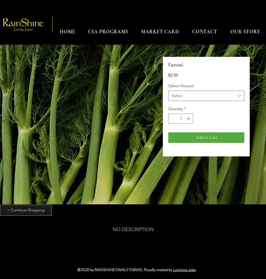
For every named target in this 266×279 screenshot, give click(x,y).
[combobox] (206, 96)
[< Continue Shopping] (26, 210)
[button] (108, 32)
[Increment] (189, 118)
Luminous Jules (184, 270)
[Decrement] (172, 118)
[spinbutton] (181, 118)
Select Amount (181, 85)
